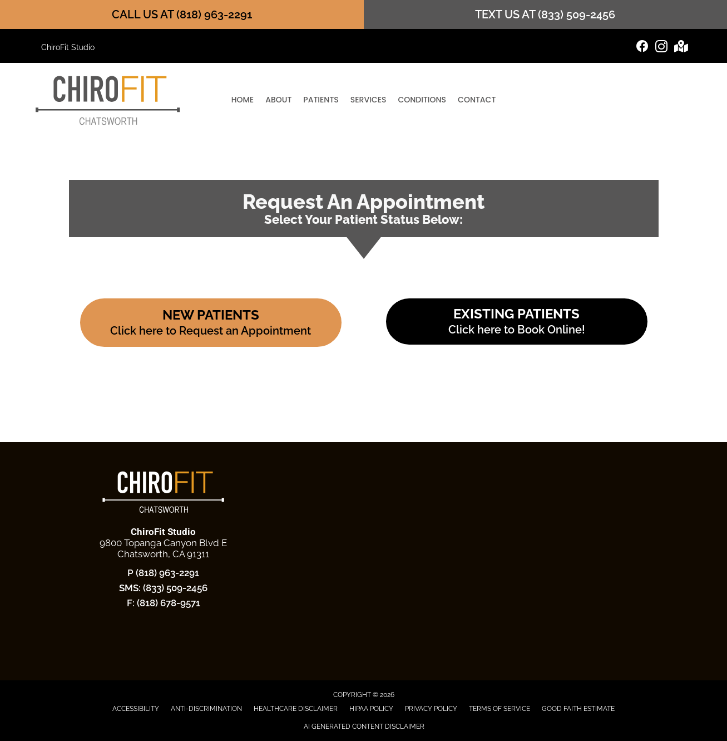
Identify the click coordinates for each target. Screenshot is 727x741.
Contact (477, 99)
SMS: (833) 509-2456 (163, 587)
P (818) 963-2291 (163, 572)
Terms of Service (499, 709)
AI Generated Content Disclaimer (364, 726)
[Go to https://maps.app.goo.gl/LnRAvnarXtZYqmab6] (680, 47)
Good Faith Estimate (578, 709)
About (278, 99)
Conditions (422, 99)
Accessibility (135, 709)
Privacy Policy (431, 709)
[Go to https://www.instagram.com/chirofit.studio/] (661, 48)
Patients (320, 99)
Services (368, 99)
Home (242, 99)
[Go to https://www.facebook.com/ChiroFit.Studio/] (642, 47)
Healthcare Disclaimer (296, 709)
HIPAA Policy (371, 709)
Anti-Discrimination (206, 709)
